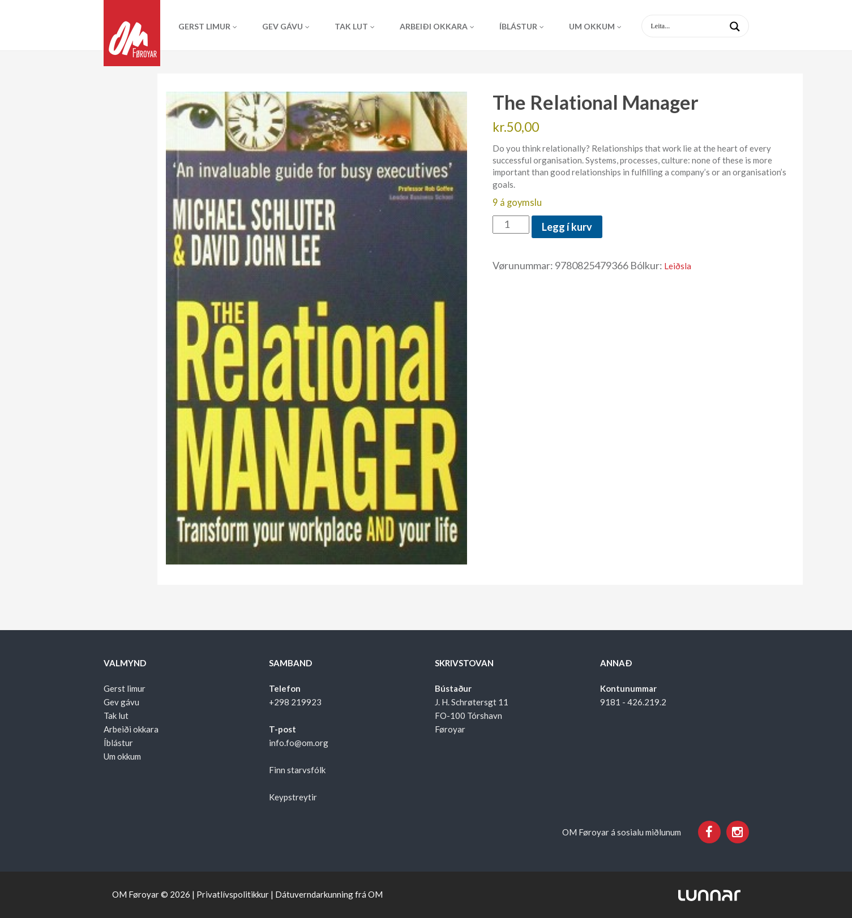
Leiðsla (677, 266)
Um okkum (592, 26)
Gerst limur (204, 26)
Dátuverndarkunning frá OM (329, 894)
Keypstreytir (293, 797)
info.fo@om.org (298, 743)
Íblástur (518, 26)
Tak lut (351, 26)
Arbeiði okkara (434, 26)
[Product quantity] (511, 225)
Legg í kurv (567, 227)
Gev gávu (282, 26)
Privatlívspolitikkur (232, 894)
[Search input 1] (704, 26)
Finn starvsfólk (297, 770)
